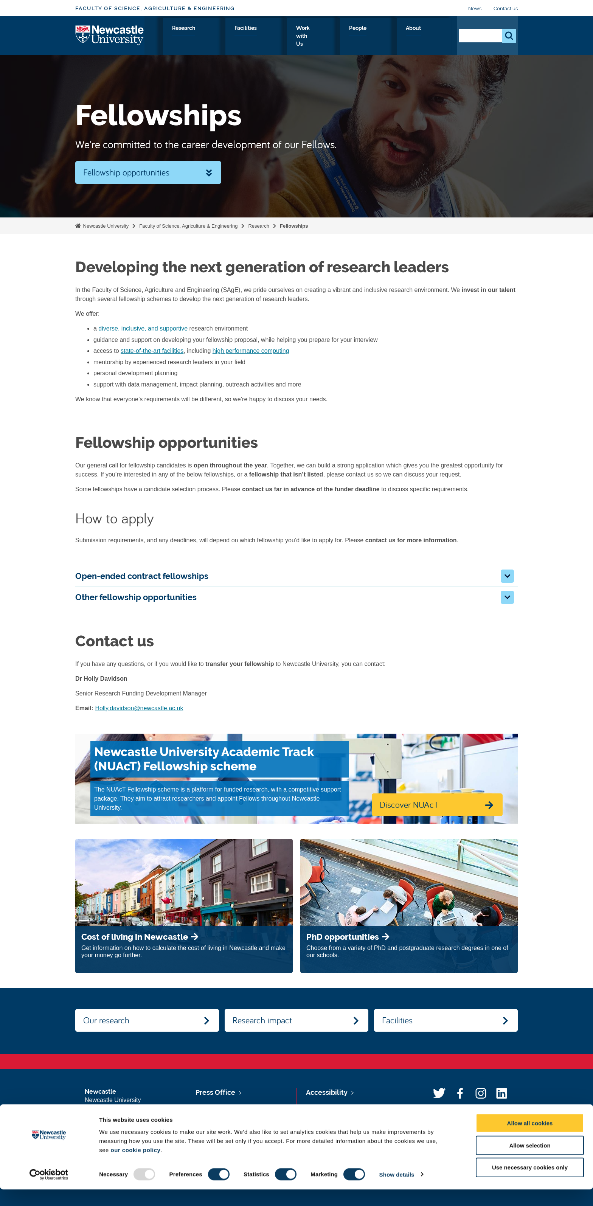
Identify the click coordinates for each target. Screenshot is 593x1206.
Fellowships (294, 226)
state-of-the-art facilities (152, 351)
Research (279, 37)
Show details (396, 1191)
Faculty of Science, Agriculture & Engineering (154, 8)
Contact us (506, 8)
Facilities (318, 37)
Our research (106, 1020)
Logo (109, 35)
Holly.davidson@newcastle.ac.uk (139, 708)
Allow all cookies (530, 1139)
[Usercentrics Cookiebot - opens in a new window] (49, 1191)
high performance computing (251, 351)
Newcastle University (105, 226)
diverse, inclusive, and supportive (143, 328)
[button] (507, 576)
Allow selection (529, 1162)
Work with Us (362, 37)
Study (245, 37)
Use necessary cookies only (530, 1184)
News (474, 8)
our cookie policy (135, 1166)
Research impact (262, 1020)
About (436, 37)
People (404, 37)
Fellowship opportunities (126, 172)
